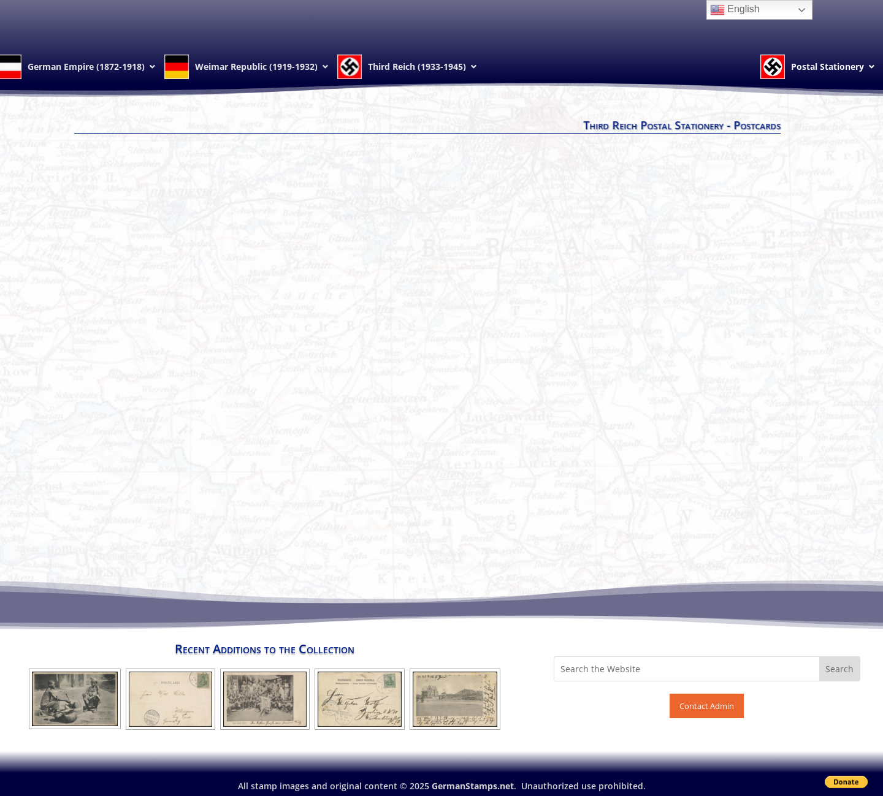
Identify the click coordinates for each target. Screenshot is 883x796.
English (735, 9)
